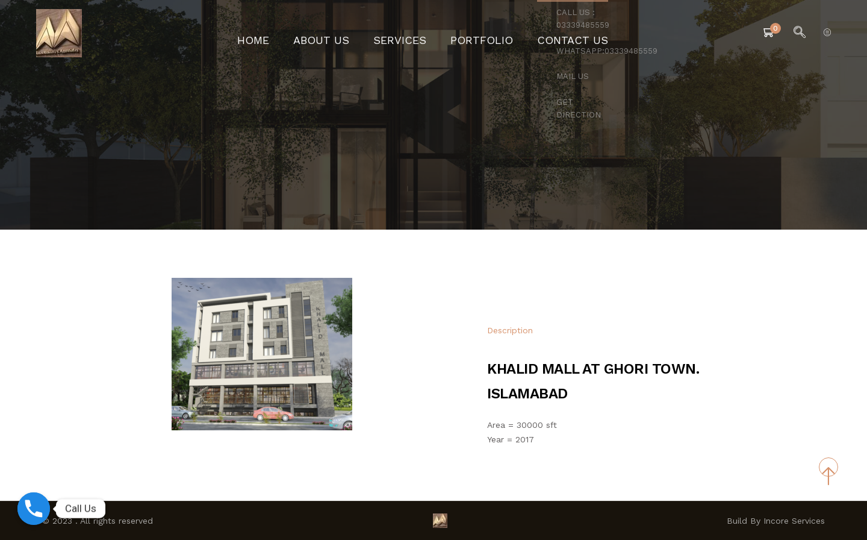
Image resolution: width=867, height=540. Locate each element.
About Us (340, 33)
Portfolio (474, 33)
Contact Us (549, 33)
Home (282, 33)
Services (405, 33)
